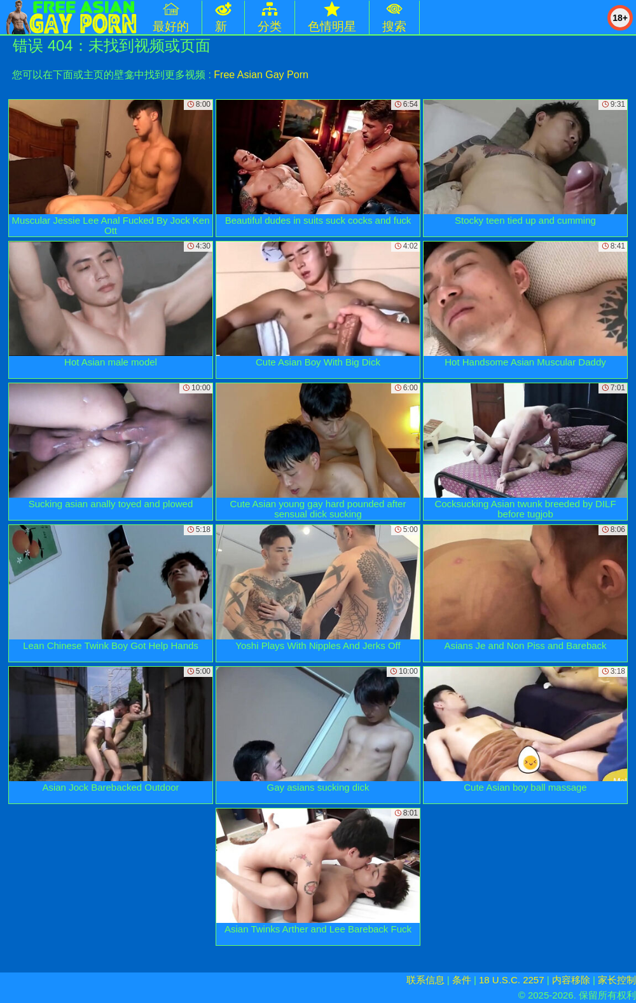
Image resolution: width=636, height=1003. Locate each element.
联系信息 (425, 979)
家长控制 (617, 979)
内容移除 (571, 979)
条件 (461, 979)
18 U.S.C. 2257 (511, 979)
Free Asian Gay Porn (261, 74)
